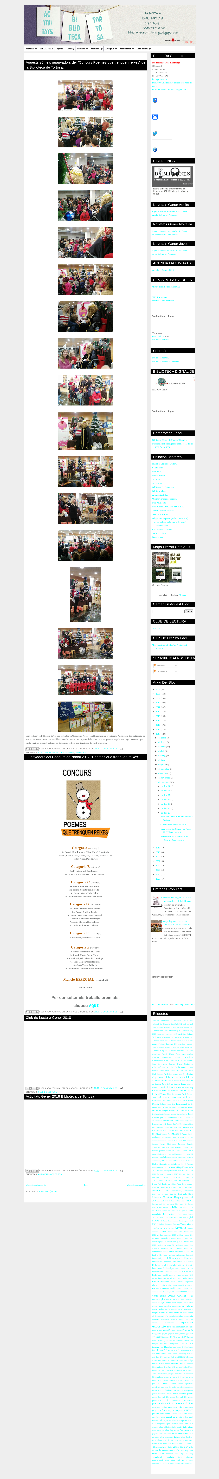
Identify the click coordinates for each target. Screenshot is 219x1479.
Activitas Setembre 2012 (184, 1037)
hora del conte (174, 1340)
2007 (158, 689)
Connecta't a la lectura (162, 529)
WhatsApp (169, 1228)
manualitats (161, 1353)
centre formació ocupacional (182, 1282)
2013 (158, 716)
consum (190, 1292)
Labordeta (169, 1147)
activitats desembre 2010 (166, 1235)
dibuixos (175, 1316)
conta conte (159, 1295)
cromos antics (157, 1306)
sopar (168, 1424)
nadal (161, 1364)
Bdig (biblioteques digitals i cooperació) (170, 518)
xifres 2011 (189, 1464)
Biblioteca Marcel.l (160, 357)
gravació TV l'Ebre (170, 1337)
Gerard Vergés (187, 1134)
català (184, 1278)
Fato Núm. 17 (180, 1117)
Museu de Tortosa (187, 1161)
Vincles (190, 1224)
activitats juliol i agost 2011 (181, 1238)
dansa (170, 1309)
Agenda (59, 49)
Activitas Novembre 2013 (167, 1034)
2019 (158, 852)
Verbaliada (160, 1224)
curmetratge (176, 1306)
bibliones (167, 1262)
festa (169, 1327)
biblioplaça (188, 1262)
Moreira (177, 1161)
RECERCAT (179, 1187)
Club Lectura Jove (175, 1074)
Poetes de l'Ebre (169, 1184)
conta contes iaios (172, 1299)
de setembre (164, 769)
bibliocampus (173, 1258)
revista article (188, 1417)
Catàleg (70, 49)
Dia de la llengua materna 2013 (166, 1111)
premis (190, 1393)
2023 (158, 870)
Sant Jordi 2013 (187, 1201)
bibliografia (157, 1262)
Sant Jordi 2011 (162, 1201)
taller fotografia (181, 1430)
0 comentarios (109, 749)
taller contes (177, 1427)
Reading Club (160, 1190)
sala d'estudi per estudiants (182, 1420)
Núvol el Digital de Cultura (164, 463)
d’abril (161, 751)
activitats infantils (160, 1238)
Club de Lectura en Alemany (179, 1087)
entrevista (189, 1319)
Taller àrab (182, 1214)
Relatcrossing (177, 1191)
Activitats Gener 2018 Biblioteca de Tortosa (60, 1096)
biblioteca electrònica (185, 1265)
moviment (183, 1360)
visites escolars (166, 1453)
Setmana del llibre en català (163, 1204)
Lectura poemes (158, 1151)
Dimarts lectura (170, 1114)
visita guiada (173, 1450)
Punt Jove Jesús (159, 502)
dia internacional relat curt (162, 1316)
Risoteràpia (182, 1194)
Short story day (181, 1204)
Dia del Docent (187, 1111)
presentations (158, 336)
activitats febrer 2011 (185, 1235)
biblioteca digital (169, 1265)
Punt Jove (156, 471)
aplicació (187, 1252)
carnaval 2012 (187, 1275)
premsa (190, 1397)
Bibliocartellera (159, 491)
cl (160, 1285)
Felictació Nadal (183, 1121)
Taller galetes (181, 1211)
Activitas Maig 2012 (174, 1031)
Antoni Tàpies (168, 1054)
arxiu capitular (169, 1255)
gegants (165, 1334)
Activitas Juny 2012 (159, 1031)
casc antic (177, 1278)
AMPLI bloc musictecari (163, 510)
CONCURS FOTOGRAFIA (181, 1061)
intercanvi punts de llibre (178, 1347)
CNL (166, 1061)
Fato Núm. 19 (160, 1121)
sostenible (174, 1424)
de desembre (164, 782)
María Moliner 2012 (173, 1157)
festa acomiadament (180, 1327)
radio (163, 1417)
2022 (158, 865)
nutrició (180, 1384)
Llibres (185, 1151)
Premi (179, 1184)
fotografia (189, 1330)
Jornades (181, 1144)
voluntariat (157, 1457)
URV (154, 1224)
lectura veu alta (174, 1350)
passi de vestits (170, 1387)
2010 (158, 702)
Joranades (189, 1141)
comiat (168, 1285)
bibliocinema (188, 1258)
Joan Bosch (178, 1141)
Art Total (156, 479)
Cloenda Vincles (176, 1071)
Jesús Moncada (167, 1141)
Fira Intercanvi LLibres (161, 1127)
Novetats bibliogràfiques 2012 (172, 1164)
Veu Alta (176, 1224)
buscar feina (177, 1272)
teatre (191, 1440)
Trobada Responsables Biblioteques (174, 1221)
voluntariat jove (174, 1457)
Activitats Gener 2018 (50, 1174)
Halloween (156, 1137)
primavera (189, 1407)
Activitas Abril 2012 (174, 1024)
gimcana (182, 1334)
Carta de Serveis (159, 1064)
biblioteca (156, 1265)
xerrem (173, 1464)
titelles (175, 1444)
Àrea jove (111, 49)
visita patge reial (186, 1450)
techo (160, 1444)
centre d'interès (160, 1281)
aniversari (179, 1252)
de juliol (162, 764)
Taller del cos (168, 1211)
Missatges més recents (36, 1185)
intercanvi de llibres (160, 1347)
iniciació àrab (187, 1344)
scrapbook (161, 1424)
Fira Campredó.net (186, 1124)
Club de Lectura (47, 1092)
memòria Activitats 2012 (173, 1357)
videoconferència (159, 1447)
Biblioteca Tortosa (160, 339)
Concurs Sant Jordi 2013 (180, 1097)
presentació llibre (184, 1403)
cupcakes (167, 1306)
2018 (158, 847)
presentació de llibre (163, 1403)
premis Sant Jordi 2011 (161, 1397)
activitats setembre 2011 (162, 1248)
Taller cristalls (184, 1207)
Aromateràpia (187, 1054)
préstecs (174, 1414)
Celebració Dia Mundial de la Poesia (169, 1067)
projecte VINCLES (184, 1410)
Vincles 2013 (158, 1228)
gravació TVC (182, 1337)
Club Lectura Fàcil (160, 1074)
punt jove (155, 1417)
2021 (158, 861)
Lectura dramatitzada (184, 1147)
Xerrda (163, 1232)
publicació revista (185, 1414)
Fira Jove (173, 1127)
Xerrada (180, 1228)
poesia (190, 1390)
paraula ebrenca (158, 1387)
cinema (155, 1285)
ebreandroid (165, 1319)
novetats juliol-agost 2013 (172, 1380)
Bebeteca (188, 1057)
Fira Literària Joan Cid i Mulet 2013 (166, 1134)
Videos (183, 1224)
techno (154, 1444)
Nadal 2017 (81, 753)
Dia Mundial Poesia (185, 1107)
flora (160, 1330)
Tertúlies (155, 1217)
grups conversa (157, 1340)
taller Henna (184, 1424)
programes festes (159, 1410)
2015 (158, 725)
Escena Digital (182, 1114)
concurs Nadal (168, 1288)
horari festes (184, 1340)
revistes (155, 1420)
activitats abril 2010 (174, 1232)
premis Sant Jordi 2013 (179, 1397)
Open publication (160, 1004)
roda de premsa (165, 1420)
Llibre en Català (173, 1151)
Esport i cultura (164, 1117)
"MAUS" (156, 628)
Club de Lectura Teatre (176, 1084)
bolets (177, 1268)
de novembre (164, 777)
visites (154, 1454)
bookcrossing (157, 1272)
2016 (158, 729)
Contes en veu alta (179, 1101)
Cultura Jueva (165, 1104)
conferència (181, 1291)
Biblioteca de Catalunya (163, 487)
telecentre (167, 1444)
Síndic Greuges (162, 1207)
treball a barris (185, 1444)
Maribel (162, 1157)
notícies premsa (178, 1363)
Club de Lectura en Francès (165, 1090)
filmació (155, 1330)
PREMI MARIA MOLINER (175, 1181)
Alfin (191, 1051)
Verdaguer (168, 1224)
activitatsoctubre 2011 (184, 1248)
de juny (162, 760)
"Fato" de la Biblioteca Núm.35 (166, 286)
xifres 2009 (180, 1464)
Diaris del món (158, 1114)
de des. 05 (166, 790)
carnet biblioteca (159, 1278)
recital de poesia (174, 1417)
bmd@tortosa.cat (160, 79)
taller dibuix (188, 1427)
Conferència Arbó (158, 1101)
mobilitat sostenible (170, 1360)
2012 (158, 711)
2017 (158, 733)
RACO (172, 1187)
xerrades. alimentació (160, 1464)
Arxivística (157, 483)
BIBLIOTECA (46, 49)
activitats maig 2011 (174, 1242)
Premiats (164, 1187)
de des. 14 (166, 799)
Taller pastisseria (170, 1214)
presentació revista (159, 1407)
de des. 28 (166, 813)
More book (190, 1004)
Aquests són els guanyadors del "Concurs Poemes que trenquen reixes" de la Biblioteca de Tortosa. (85, 64)
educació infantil (177, 1319)
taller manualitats (180, 1433)
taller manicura (165, 1434)
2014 (158, 720)
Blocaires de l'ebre (160, 537)
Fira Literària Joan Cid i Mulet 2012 (178, 1131)
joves (154, 1350)
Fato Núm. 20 (171, 1121)
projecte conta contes (161, 1414)
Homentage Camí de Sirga (173, 1137)
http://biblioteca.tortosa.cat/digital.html (169, 89)
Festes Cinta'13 (172, 1124)
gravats (190, 1337)
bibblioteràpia (157, 1258)
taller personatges (166, 1437)
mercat (185, 1357)
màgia (190, 1360)
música (155, 1364)
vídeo (173, 1460)
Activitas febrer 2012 (160, 1041)
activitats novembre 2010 (166, 1245)
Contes (168, 1101)
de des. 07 (166, 795)
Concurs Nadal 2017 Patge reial (56, 753)
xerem (191, 1460)
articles (159, 1255)
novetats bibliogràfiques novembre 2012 (171, 1374)
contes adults (188, 1303)
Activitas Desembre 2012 (166, 1027)
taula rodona (183, 1440)
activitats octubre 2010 (184, 1245)
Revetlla (173, 1194)
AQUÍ (94, 1006)
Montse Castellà (168, 1161)
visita (169, 1447)
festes (191, 1327)
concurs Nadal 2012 (185, 1288)
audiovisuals (180, 1255)
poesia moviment (158, 1394)
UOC (191, 1221)
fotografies (156, 1334)
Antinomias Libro (160, 495)
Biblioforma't (157, 1061)
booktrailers (168, 1272)
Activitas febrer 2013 (177, 1041)
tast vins (174, 1440)
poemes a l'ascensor (180, 1390)
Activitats (31, 49)
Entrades (159, 665)
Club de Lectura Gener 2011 (178, 1081)
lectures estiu (186, 1350)
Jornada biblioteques (168, 1144)
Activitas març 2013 (169, 1044)
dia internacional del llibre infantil (179, 1313)
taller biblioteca (165, 1427)
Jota (163, 1147)
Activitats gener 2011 (185, 1047)
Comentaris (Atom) (47, 1191)
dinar (181, 1316)
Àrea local (96, 49)
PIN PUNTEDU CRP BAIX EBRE (168, 506)
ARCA (185, 1021)
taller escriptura (158, 1430)
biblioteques (157, 1268)
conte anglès (177, 1303)
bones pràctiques (187, 1268)
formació (180, 1330)
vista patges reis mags (184, 1454)
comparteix (189, 1285)
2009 (158, 698)
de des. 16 (166, 804)
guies (166, 1340)
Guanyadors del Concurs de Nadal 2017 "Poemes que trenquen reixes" (82, 757)
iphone (191, 1347)
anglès (171, 1252)
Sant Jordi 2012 (174, 1201)
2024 (158, 874)
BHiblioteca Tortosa (171, 1057)
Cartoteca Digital (175, 1064)
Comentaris (160, 671)
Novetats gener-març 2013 (167, 1174)
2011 (158, 707)
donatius (155, 1319)
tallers (177, 1437)
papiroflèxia (189, 1384)
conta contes (177, 1295)
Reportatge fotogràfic (160, 1194)
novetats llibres (169, 1384)
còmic (165, 1309)
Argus (178, 1054)
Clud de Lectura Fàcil (176, 1094)
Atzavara (155, 1057)
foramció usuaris (169, 1330)
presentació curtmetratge (182, 1400)
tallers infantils (163, 1440)
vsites (167, 1460)
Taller (175, 1207)
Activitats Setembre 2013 (166, 1047)
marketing (182, 1354)
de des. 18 (166, 808)
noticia (167, 1364)
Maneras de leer (180, 1154)
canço (179, 1275)
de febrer (162, 742)
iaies (191, 1340)
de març (162, 746)
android (165, 1252)
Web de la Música (160, 514)
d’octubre (163, 773)
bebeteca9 (189, 1255)
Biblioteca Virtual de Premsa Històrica (169, 440)
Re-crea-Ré (189, 1187)
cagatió (165, 1275)
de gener (162, 737)
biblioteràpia (168, 1268)
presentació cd (160, 1400)
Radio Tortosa (158, 475)
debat (175, 1309)
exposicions (187, 1322)
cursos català (157, 1309)
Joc (184, 1141)
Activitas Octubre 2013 (165, 1037)
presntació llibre (176, 1407)
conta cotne (184, 1299)
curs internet (187, 1306)
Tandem (190, 1214)
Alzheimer (156, 1054)
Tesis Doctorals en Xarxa (168, 1217)
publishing (178, 1004)
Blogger (182, 595)
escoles (154, 1323)
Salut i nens (157, 467)
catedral (190, 1278)
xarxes (184, 1460)
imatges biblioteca (159, 1344)
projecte (171, 1410)
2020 (158, 856)
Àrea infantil (127, 49)
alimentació (157, 1252)
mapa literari (172, 1354)
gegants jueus (173, 1334)
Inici (86, 1185)
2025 (158, 879)
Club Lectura (188, 1071)
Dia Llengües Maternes (167, 1107)
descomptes (182, 1309)
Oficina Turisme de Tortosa (164, 499)
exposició (159, 1326)
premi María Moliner (176, 1394)
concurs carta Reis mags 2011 (163, 1292)
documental (188, 1316)
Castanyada (188, 1064)
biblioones (177, 1261)
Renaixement (188, 1191)
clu (164, 1285)
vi (192, 1444)
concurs (156, 1288)
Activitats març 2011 (160, 1051)
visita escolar (180, 1446)
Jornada (155, 1144)
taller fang (169, 1430)
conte (168, 1303)
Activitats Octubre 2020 (163, 270)
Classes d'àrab (164, 1071)
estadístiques (169, 1323)
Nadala (155, 1164)
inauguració (174, 1344)
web (178, 1460)
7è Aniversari (176, 1021)
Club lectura (144, 49)
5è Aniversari (163, 1021)
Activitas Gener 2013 (185, 1027)
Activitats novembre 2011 (179, 1051)
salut (154, 1424)
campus (172, 1275)
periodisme (181, 1387)
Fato (173, 1117)
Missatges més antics (136, 1185)
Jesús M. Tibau (159, 533)
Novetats (82, 49)
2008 (158, 693)
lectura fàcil (162, 1350)
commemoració (178, 1285)
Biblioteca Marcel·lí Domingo (165, 361)
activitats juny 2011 (159, 1242)
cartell (169, 1278)
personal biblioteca (165, 1390)
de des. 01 (166, 786)
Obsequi (182, 1174)
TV (170, 1207)
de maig (162, 755)
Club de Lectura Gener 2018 (48, 1017)
